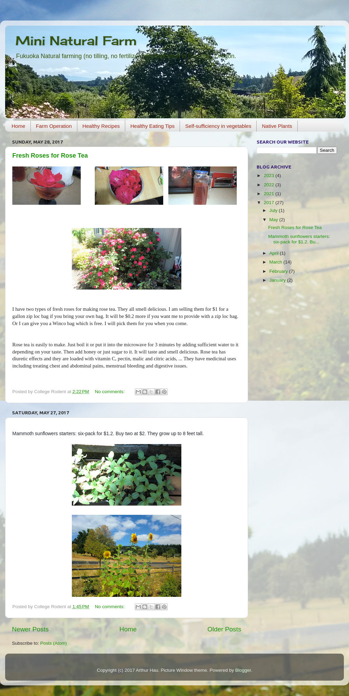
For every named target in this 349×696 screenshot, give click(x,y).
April (274, 253)
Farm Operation (54, 126)
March (276, 262)
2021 (269, 193)
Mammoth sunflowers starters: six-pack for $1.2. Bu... (299, 239)
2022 (269, 184)
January (278, 280)
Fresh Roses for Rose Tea (50, 155)
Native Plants (277, 126)
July (274, 210)
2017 (269, 202)
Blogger (243, 670)
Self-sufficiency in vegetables (218, 126)
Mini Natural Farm (76, 40)
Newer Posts (30, 629)
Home (18, 126)
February (279, 271)
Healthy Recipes (101, 126)
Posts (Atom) (53, 643)
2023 (269, 175)
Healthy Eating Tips (152, 126)
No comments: (110, 391)
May (274, 219)
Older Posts (224, 629)
